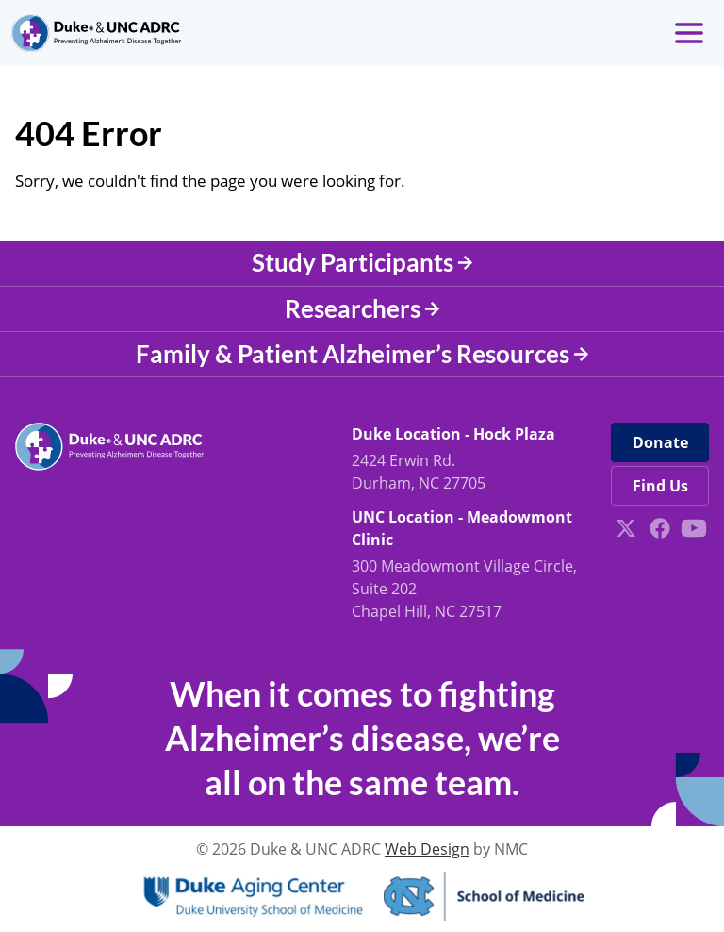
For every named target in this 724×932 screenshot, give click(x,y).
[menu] (689, 33)
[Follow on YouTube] (694, 528)
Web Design (427, 849)
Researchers (362, 308)
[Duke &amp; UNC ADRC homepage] (96, 33)
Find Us (660, 485)
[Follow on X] (626, 528)
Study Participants (362, 262)
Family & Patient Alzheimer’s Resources (362, 354)
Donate (660, 442)
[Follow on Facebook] (660, 528)
